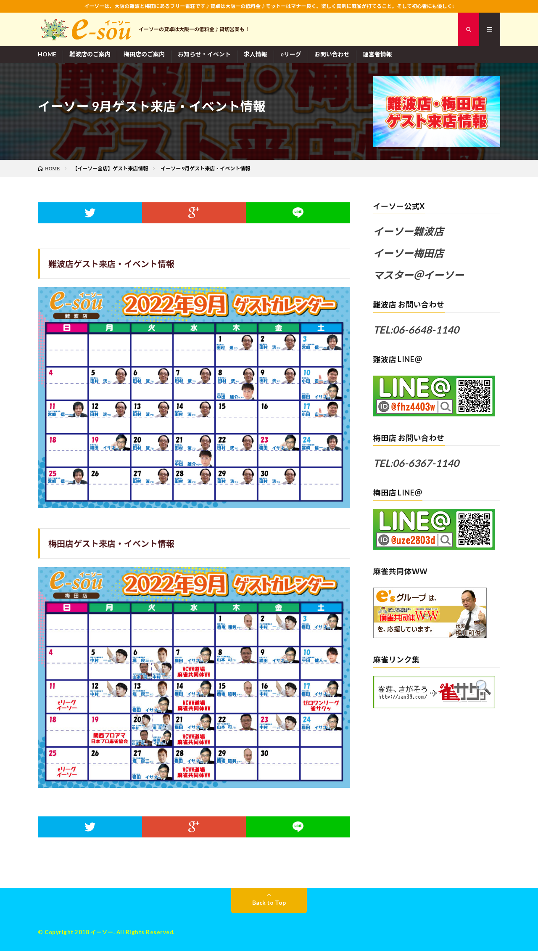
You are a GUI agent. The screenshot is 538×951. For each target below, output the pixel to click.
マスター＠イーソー (418, 275)
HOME (47, 54)
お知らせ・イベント (204, 54)
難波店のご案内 (90, 54)
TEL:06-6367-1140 (416, 463)
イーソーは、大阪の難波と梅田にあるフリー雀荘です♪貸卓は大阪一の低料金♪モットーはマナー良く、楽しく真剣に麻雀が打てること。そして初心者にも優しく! (269, 6)
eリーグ (290, 54)
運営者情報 (377, 54)
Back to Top (269, 902)
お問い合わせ (332, 54)
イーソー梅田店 (408, 253)
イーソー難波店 (408, 231)
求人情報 (255, 54)
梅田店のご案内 (144, 54)
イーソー (102, 932)
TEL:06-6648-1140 (416, 329)
